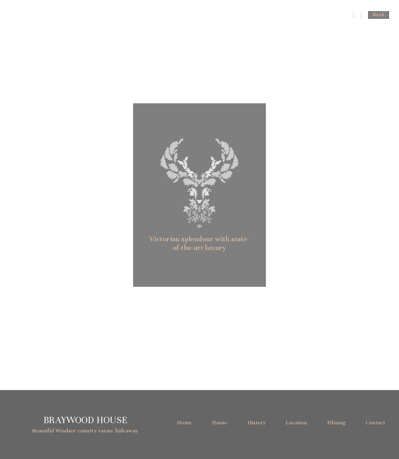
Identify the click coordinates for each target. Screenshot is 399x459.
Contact (375, 422)
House (220, 422)
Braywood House (85, 420)
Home (184, 422)
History (257, 422)
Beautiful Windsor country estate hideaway (85, 430)
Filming (336, 422)
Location (296, 422)
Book (379, 14)
